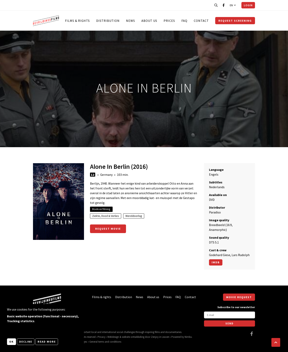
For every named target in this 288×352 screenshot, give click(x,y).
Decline (25, 341)
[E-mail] (229, 315)
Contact (201, 20)
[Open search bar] (216, 5)
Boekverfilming (101, 209)
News (130, 20)
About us (149, 20)
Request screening (235, 20)
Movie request (239, 297)
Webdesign (113, 336)
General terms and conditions (105, 341)
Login (248, 5)
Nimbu (188, 336)
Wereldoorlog (133, 216)
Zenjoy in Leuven (160, 336)
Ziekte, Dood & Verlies (105, 216)
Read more (47, 341)
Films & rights (77, 20)
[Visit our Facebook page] (224, 5)
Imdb (216, 262)
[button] (275, 342)
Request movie (108, 228)
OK (11, 341)
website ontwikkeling (133, 336)
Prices (169, 20)
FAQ (184, 20)
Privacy (101, 336)
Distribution (108, 20)
